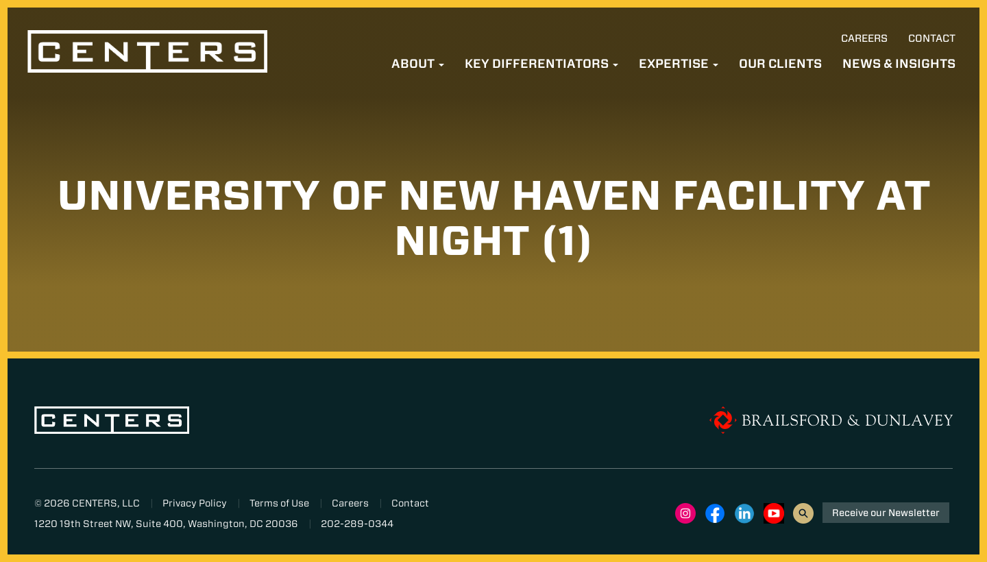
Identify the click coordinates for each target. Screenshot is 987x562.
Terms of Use (279, 503)
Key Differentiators (541, 63)
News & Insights (898, 63)
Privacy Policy (194, 503)
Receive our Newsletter (886, 512)
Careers (864, 38)
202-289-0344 (357, 523)
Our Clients (780, 63)
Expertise (678, 63)
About (417, 63)
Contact (931, 38)
